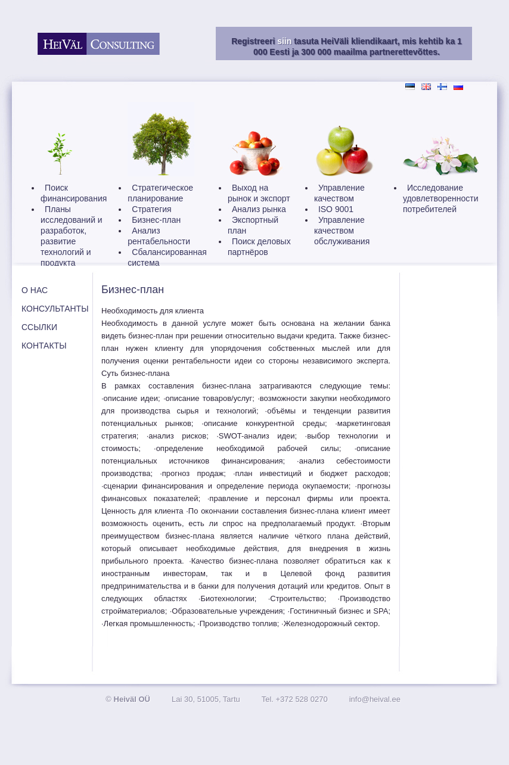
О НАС (34, 290)
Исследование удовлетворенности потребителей (441, 198)
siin (284, 41)
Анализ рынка (259, 209)
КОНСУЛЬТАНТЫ (55, 308)
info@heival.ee (375, 699)
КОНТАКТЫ (44, 345)
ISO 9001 (335, 209)
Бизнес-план (156, 220)
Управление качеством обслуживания (342, 230)
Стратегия (151, 209)
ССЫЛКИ (39, 327)
